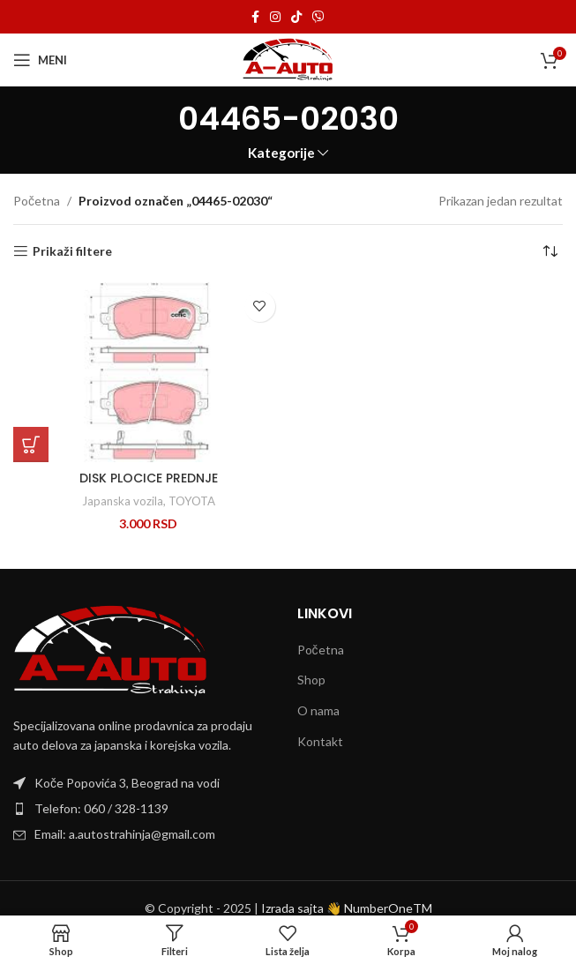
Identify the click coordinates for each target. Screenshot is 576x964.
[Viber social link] (318, 17)
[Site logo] (288, 58)
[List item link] (146, 808)
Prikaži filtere (72, 251)
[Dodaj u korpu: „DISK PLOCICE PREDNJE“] (31, 444)
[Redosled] (549, 251)
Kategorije (281, 153)
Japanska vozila (122, 501)
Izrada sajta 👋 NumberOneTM (346, 907)
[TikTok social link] (296, 17)
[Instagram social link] (275, 17)
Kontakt (320, 741)
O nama (318, 710)
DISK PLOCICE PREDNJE (148, 478)
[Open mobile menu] (40, 60)
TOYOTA (191, 501)
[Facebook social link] (255, 17)
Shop (311, 679)
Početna (36, 200)
